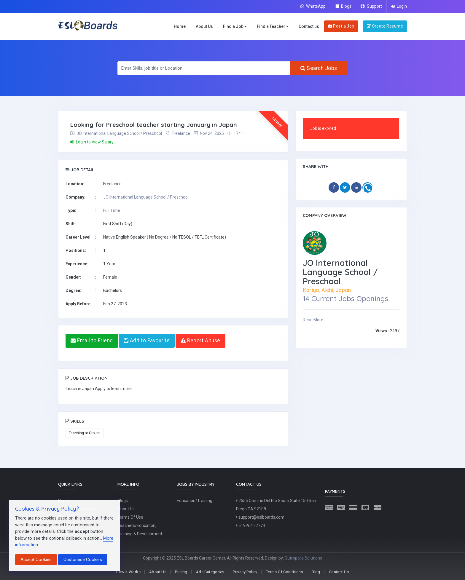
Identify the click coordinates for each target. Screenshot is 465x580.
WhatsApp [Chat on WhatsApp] (313, 6)
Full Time (111, 210)
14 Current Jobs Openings (345, 298)
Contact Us (339, 572)
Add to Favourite (147, 340)
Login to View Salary (92, 142)
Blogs (343, 6)
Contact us (309, 26)
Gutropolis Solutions (303, 558)
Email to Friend (92, 340)
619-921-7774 (250, 525)
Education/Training (194, 500)
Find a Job (235, 26)
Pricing (181, 572)
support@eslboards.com (260, 517)
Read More (313, 319)
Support (371, 6)
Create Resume (385, 26)
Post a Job (341, 26)
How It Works (128, 572)
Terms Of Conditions (284, 572)
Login (399, 6)
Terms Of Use (130, 517)
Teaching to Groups (85, 433)
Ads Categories (210, 572)
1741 (235, 133)
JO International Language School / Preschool (116, 133)
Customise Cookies (82, 559)
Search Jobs (318, 68)
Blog (316, 572)
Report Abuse (200, 340)
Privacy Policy (245, 572)
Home (180, 26)
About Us (204, 26)
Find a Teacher (273, 26)
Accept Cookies (36, 559)
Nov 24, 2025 (209, 133)
